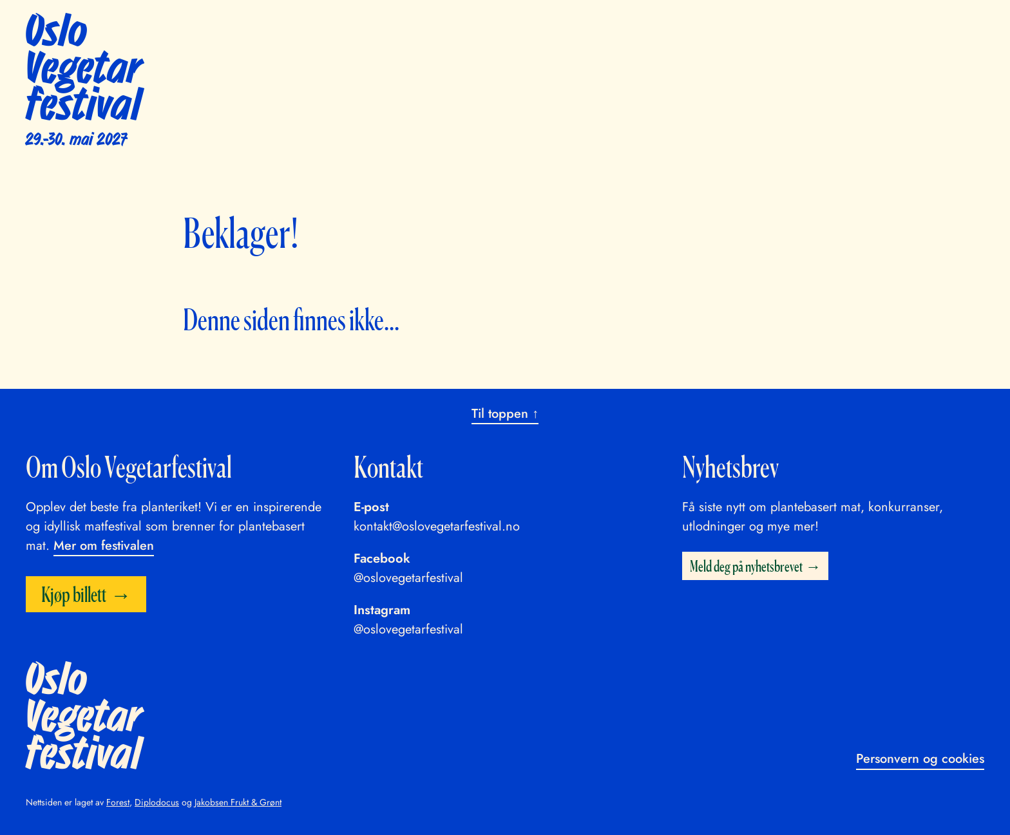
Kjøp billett (934, 26)
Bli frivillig (744, 25)
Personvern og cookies (920, 758)
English (865, 25)
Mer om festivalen (103, 545)
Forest (117, 802)
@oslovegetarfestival (408, 577)
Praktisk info (664, 25)
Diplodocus (157, 802)
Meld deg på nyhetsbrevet (746, 566)
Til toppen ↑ (505, 413)
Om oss (807, 25)
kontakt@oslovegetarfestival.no (437, 526)
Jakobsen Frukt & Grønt (238, 802)
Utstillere (589, 25)
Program (523, 25)
